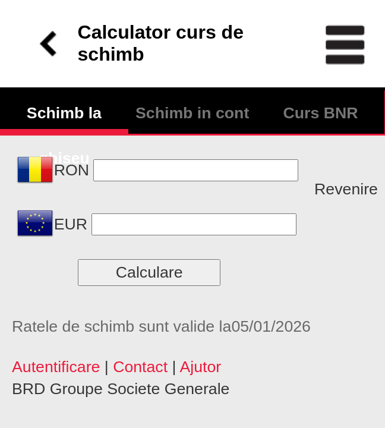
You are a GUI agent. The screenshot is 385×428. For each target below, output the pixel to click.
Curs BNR (320, 113)
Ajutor (200, 367)
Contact (140, 367)
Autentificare (56, 367)
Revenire (346, 189)
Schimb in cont (192, 113)
